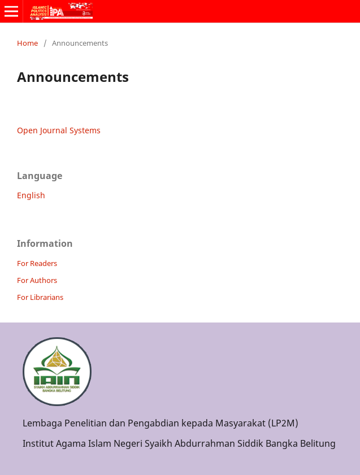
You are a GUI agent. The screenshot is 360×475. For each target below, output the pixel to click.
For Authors (37, 280)
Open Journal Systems (59, 130)
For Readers (37, 263)
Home (27, 43)
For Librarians (40, 297)
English (31, 195)
